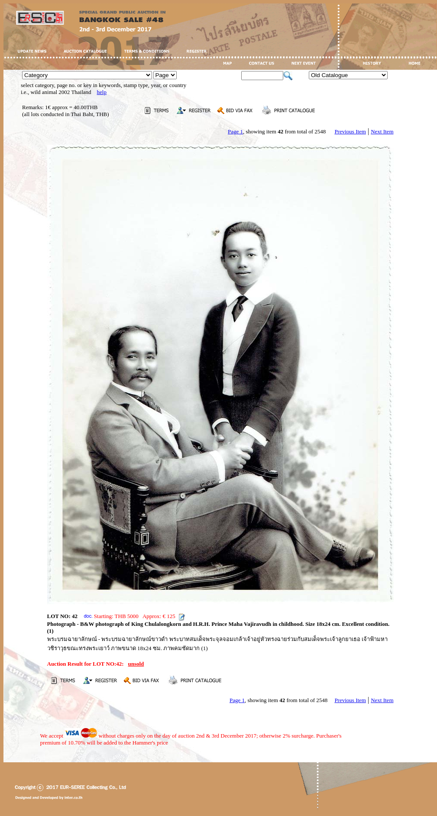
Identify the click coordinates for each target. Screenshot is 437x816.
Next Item (382, 131)
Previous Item (350, 131)
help (102, 92)
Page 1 (235, 131)
